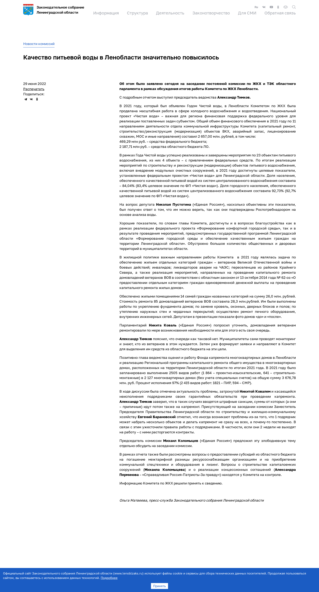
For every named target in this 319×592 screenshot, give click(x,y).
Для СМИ (247, 12)
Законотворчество (211, 12)
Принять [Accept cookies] (159, 586)
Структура (137, 12)
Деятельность (170, 12)
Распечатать (33, 89)
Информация (106, 12)
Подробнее (109, 578)
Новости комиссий (39, 44)
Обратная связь (280, 12)
